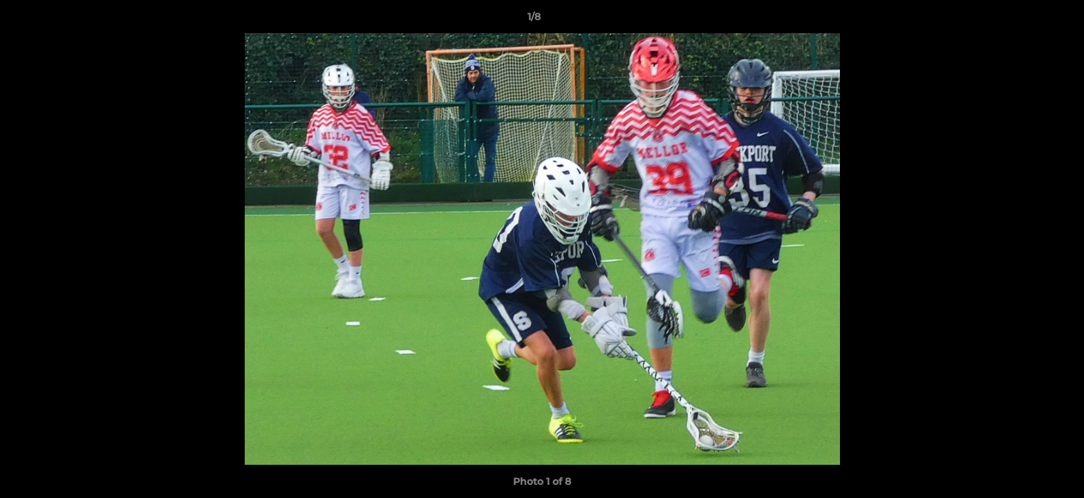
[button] (1026, 20)
